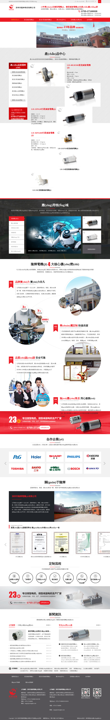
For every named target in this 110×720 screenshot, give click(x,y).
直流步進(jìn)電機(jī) (18, 95)
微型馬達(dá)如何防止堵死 (17, 648)
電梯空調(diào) (64, 670)
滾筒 (70, 668)
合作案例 (89, 19)
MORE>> (48, 625)
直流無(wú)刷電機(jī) (18, 91)
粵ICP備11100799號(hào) (57, 718)
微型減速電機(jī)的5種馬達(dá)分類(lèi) (20, 645)
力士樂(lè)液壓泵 (87, 668)
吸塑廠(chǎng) (77, 668)
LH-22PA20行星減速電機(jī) (43, 109)
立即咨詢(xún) (45, 427)
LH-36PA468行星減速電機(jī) (42, 134)
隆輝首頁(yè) (15, 19)
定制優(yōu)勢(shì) (76, 19)
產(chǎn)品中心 (61, 19)
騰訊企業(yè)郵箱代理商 (60, 668)
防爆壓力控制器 (48, 670)
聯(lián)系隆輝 (29, 24)
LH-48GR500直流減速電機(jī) (79, 66)
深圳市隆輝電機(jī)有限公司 (24, 496)
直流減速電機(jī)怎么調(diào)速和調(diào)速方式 (23, 661)
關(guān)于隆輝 (15, 24)
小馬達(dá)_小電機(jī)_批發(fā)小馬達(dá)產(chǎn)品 (24, 650)
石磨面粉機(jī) (73, 670)
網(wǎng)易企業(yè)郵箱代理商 (28, 668)
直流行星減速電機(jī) (45, 19)
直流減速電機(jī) (29, 19)
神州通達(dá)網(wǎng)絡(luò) (93, 718)
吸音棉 (56, 670)
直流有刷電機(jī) (17, 87)
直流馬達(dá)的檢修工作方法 (18, 656)
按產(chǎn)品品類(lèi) (18, 72)
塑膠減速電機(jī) (17, 83)
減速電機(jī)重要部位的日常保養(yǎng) (20, 658)
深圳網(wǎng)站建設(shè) (45, 668)
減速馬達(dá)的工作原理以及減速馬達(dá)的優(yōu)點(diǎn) (26, 653)
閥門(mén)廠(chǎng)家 (36, 670)
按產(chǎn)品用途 (17, 100)
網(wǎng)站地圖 (80, 1)
